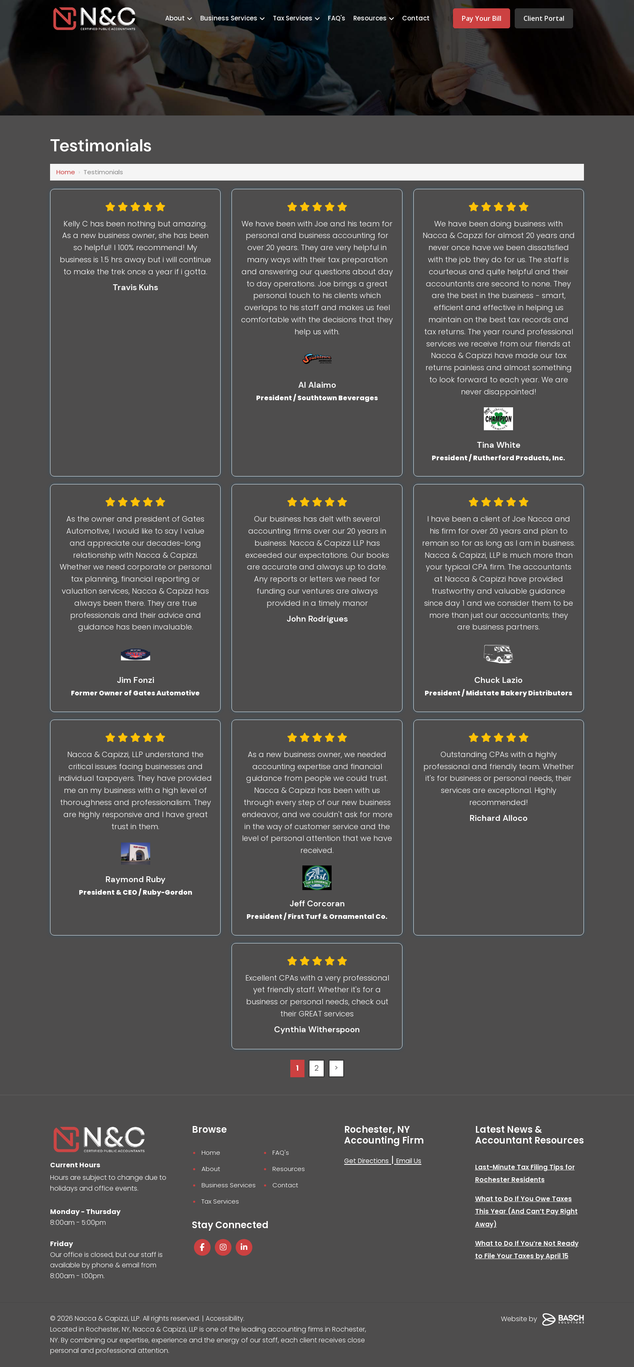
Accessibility (225, 1319)
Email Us (412, 1161)
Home (65, 172)
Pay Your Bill (481, 18)
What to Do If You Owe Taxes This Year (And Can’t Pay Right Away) (527, 1211)
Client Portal (543, 18)
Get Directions (368, 1161)
